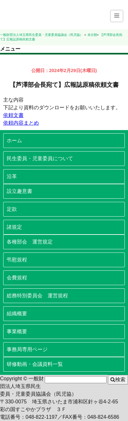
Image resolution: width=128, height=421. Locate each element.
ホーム (14, 140)
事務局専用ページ (27, 349)
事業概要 (17, 331)
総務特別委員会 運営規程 (37, 295)
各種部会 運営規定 (30, 241)
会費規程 (17, 277)
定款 (12, 209)
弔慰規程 (17, 259)
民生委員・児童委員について (40, 158)
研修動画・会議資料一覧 (35, 364)
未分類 (92, 35)
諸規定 (14, 227)
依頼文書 (13, 115)
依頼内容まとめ (21, 123)
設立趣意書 (19, 191)
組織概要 (17, 313)
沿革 (12, 176)
